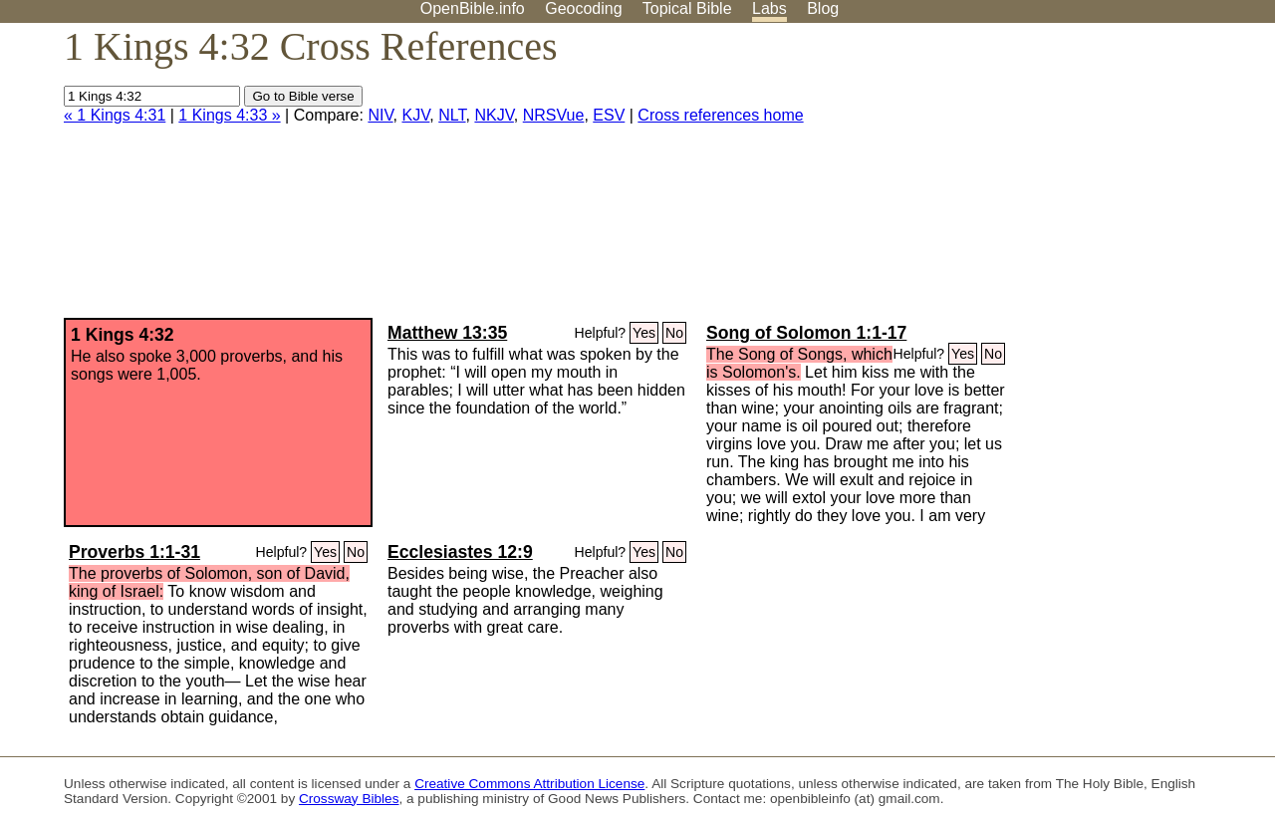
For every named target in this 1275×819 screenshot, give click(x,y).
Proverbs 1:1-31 (134, 552)
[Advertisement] (1073, 178)
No (674, 333)
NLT (451, 115)
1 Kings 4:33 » (229, 115)
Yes (644, 333)
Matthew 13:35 (447, 333)
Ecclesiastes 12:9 (460, 552)
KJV (415, 115)
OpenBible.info (472, 8)
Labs (769, 8)
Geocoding (583, 8)
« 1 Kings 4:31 (114, 115)
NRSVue (554, 115)
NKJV (493, 115)
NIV (380, 115)
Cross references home (720, 115)
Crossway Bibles (348, 798)
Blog (823, 8)
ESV (609, 115)
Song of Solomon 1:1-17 (806, 333)
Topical (687, 8)
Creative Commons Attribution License (529, 783)
